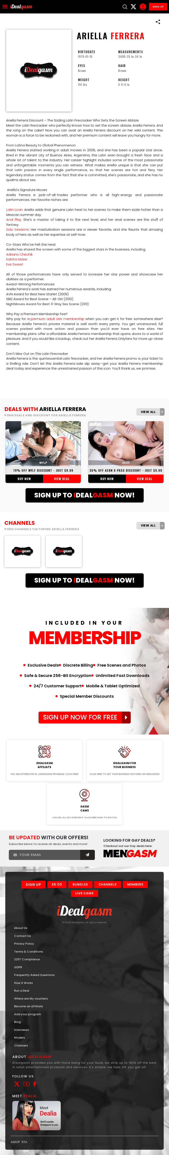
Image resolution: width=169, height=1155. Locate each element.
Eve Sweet (14, 264)
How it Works (23, 983)
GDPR (18, 967)
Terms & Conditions (28, 951)
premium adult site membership (57, 318)
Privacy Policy (24, 944)
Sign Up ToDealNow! (84, 495)
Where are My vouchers (31, 998)
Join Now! (44, 737)
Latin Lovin (14, 209)
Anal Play (13, 219)
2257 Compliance (27, 959)
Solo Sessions (17, 229)
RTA (24, 1142)
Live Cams (84, 893)
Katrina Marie (16, 259)
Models (19, 1037)
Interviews (21, 1030)
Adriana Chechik (19, 254)
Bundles (80, 884)
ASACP (15, 1142)
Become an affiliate (28, 1006)
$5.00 (57, 884)
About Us (20, 928)
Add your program (27, 1014)
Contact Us (22, 936)
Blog (17, 1022)
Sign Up (33, 884)
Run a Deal (21, 991)
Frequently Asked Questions (34, 975)
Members (135, 884)
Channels (108, 884)
